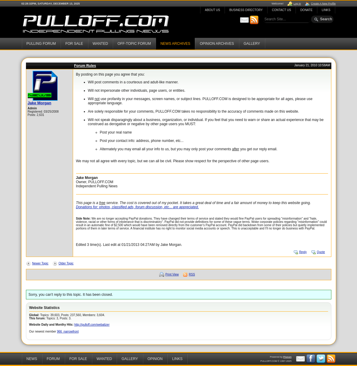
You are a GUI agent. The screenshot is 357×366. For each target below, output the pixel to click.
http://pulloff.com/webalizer (91, 324)
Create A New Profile (323, 3)
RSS (192, 274)
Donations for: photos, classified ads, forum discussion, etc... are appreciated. (137, 207)
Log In (297, 3)
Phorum (287, 357)
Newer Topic (40, 263)
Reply (303, 252)
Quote (321, 252)
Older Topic (65, 263)
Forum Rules (85, 66)
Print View (172, 274)
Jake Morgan (39, 103)
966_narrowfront (68, 331)
